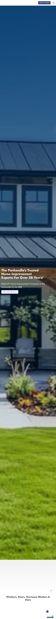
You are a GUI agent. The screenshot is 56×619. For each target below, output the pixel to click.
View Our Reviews (10, 292)
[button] (53, 3)
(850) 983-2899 (44, 3)
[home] (12, 3)
